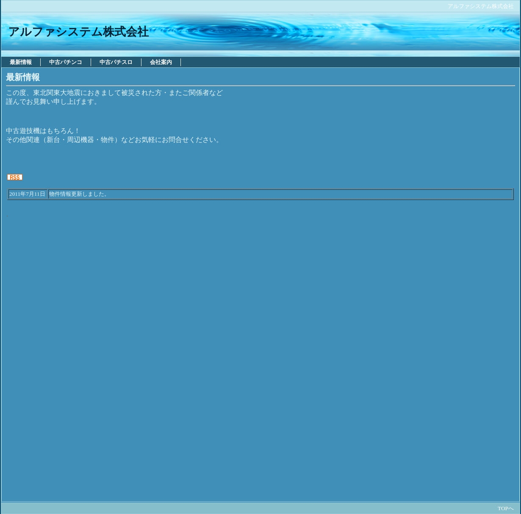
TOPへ (506, 508)
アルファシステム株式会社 (481, 6)
